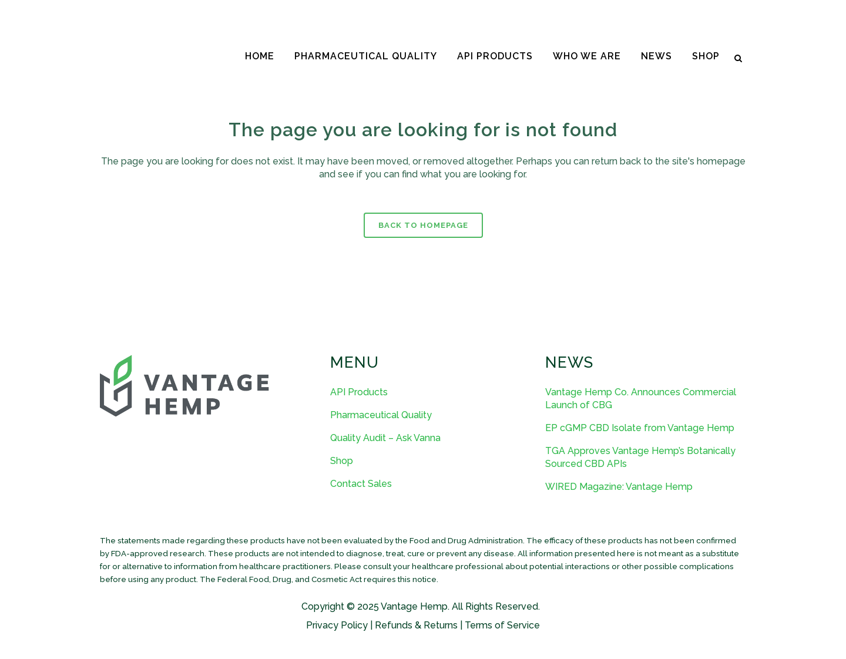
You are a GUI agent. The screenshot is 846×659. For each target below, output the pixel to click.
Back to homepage (423, 225)
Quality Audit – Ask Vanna (385, 437)
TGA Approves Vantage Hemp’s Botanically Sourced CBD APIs (640, 457)
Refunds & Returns (416, 625)
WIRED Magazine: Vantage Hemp (619, 486)
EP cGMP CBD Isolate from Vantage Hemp (639, 427)
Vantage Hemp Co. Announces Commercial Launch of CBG (640, 398)
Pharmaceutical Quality (381, 415)
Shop (341, 460)
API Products (359, 392)
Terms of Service (502, 625)
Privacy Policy (337, 625)
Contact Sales (361, 483)
